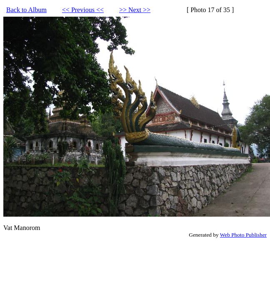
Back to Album (26, 9)
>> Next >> (134, 9)
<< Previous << (83, 9)
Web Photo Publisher (243, 235)
